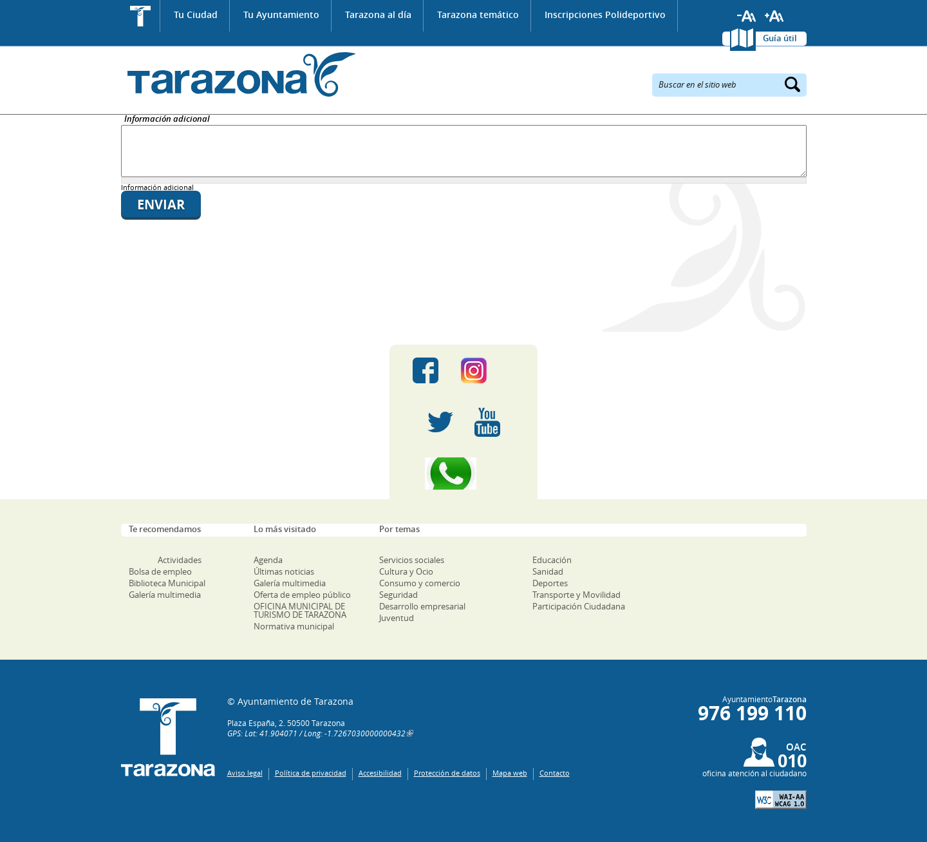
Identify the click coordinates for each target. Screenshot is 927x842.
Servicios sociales (411, 560)
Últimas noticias (284, 571)
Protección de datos (447, 773)
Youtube (487, 422)
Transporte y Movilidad (576, 594)
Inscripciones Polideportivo (605, 14)
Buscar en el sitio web (697, 84)
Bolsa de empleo (160, 571)
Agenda (268, 560)
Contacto (554, 773)
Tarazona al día (378, 14)
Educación (552, 560)
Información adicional (167, 119)
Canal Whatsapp (463, 473)
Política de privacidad (310, 773)
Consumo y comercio (419, 583)
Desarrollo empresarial (422, 606)
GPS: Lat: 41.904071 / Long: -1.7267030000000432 (316, 733)
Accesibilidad (380, 773)
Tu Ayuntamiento (281, 14)
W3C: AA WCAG (781, 800)
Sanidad (547, 571)
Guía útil (780, 38)
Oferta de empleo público (302, 594)
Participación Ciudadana (578, 606)
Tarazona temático (478, 14)
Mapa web (509, 773)
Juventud (396, 618)
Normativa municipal (294, 626)
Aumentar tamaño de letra (774, 16)
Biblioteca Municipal (167, 583)
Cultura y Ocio (406, 571)
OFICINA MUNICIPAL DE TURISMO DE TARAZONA (300, 610)
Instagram (487, 370)
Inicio (140, 16)
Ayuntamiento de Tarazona (238, 74)
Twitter (440, 422)
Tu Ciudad (196, 14)
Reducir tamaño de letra (747, 16)
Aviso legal (245, 773)
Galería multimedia (165, 594)
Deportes (550, 583)
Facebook (425, 370)
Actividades (179, 560)
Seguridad (398, 594)
